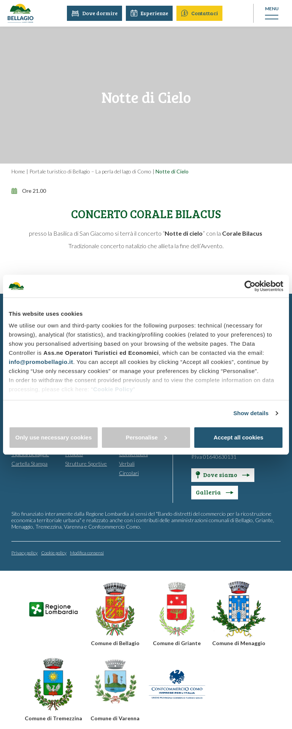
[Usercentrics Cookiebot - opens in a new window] (250, 286)
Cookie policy (54, 553)
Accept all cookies (238, 437)
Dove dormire (95, 13)
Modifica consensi (87, 553)
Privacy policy (24, 553)
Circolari (129, 473)
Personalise (146, 437)
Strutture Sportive (86, 463)
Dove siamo (223, 475)
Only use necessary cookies (53, 437)
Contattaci (199, 13)
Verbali (127, 463)
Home (18, 171)
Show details (251, 413)
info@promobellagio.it (41, 362)
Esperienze (149, 13)
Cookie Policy (113, 389)
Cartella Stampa (29, 463)
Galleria (214, 492)
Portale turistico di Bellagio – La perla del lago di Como (90, 171)
